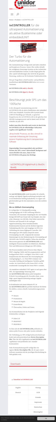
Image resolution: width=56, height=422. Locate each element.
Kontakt (38, 397)
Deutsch (18, 392)
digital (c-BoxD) (27, 92)
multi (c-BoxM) (27, 88)
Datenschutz (38, 407)
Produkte (18, 20)
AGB (38, 392)
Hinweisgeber (38, 412)
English (18, 388)
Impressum (38, 402)
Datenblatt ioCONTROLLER (23, 379)
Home (11, 20)
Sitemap (38, 388)
